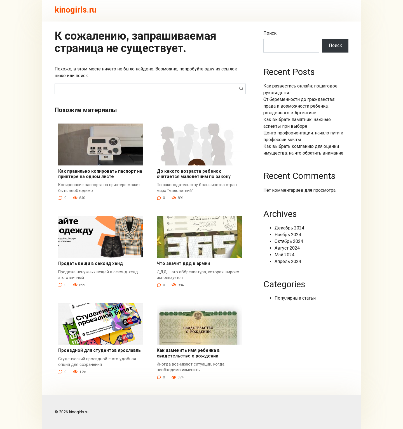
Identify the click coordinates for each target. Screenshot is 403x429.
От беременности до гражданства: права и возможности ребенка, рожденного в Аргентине (299, 106)
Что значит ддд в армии (183, 263)
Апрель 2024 (288, 261)
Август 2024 (287, 248)
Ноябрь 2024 (288, 234)
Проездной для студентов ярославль (99, 350)
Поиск (270, 33)
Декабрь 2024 (289, 228)
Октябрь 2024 (289, 241)
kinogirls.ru (76, 10)
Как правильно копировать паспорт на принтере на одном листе (100, 174)
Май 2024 (284, 254)
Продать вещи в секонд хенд (90, 263)
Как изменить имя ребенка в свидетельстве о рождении (188, 353)
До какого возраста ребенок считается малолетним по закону (194, 174)
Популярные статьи (295, 298)
